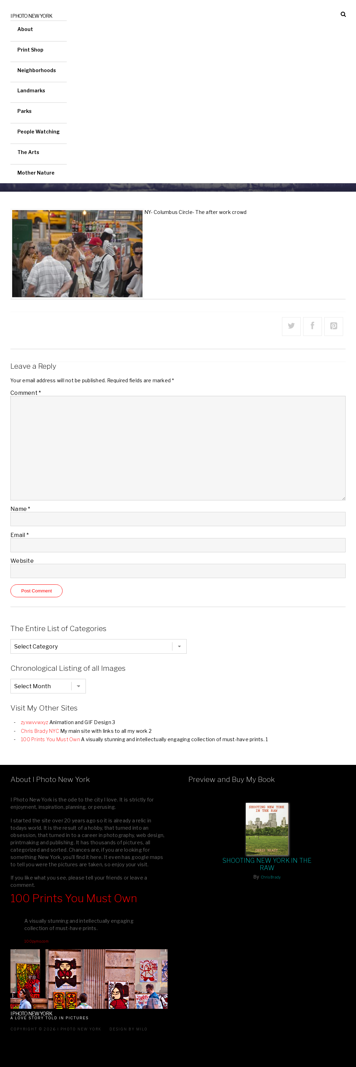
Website (22, 561)
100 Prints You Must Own (50, 739)
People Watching (38, 132)
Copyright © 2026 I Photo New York (56, 1029)
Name (20, 509)
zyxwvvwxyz (34, 722)
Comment (25, 393)
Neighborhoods (36, 70)
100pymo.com (36, 941)
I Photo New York (31, 16)
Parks (24, 111)
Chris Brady (271, 877)
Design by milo (129, 1029)
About (25, 29)
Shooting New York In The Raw (267, 864)
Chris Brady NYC (40, 731)
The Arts (28, 152)
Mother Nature (36, 173)
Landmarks (31, 90)
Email (19, 535)
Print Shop (30, 50)
